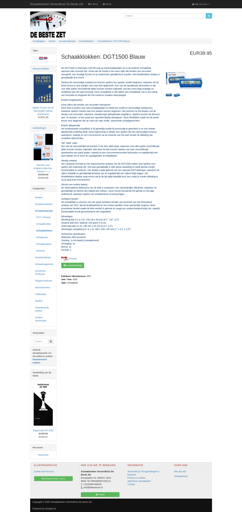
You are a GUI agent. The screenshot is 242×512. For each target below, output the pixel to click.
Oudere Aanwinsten (41, 319)
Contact (131, 484)
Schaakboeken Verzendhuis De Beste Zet (56, 4)
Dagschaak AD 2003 (43, 430)
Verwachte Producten (40, 272)
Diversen (40, 250)
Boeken (39, 197)
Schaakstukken (43, 244)
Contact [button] (100, 494)
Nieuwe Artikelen (41, 68)
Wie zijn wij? (180, 471)
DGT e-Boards (43, 217)
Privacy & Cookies (136, 478)
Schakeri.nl (50, 508)
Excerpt (73, 258)
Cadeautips (40, 294)
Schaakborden (43, 224)
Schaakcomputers (44, 204)
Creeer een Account (44, 471)
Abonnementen (42, 287)
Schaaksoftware (43, 257)
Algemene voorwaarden (139, 481)
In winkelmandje (72, 265)
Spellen (39, 301)
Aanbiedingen (39, 128)
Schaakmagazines (44, 264)
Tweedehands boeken (42, 309)
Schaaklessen (181, 476)
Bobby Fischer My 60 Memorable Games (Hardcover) (43, 110)
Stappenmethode (43, 280)
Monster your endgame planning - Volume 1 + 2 (43, 168)
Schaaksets (41, 237)
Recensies (43, 455)
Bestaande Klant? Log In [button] (53, 479)
